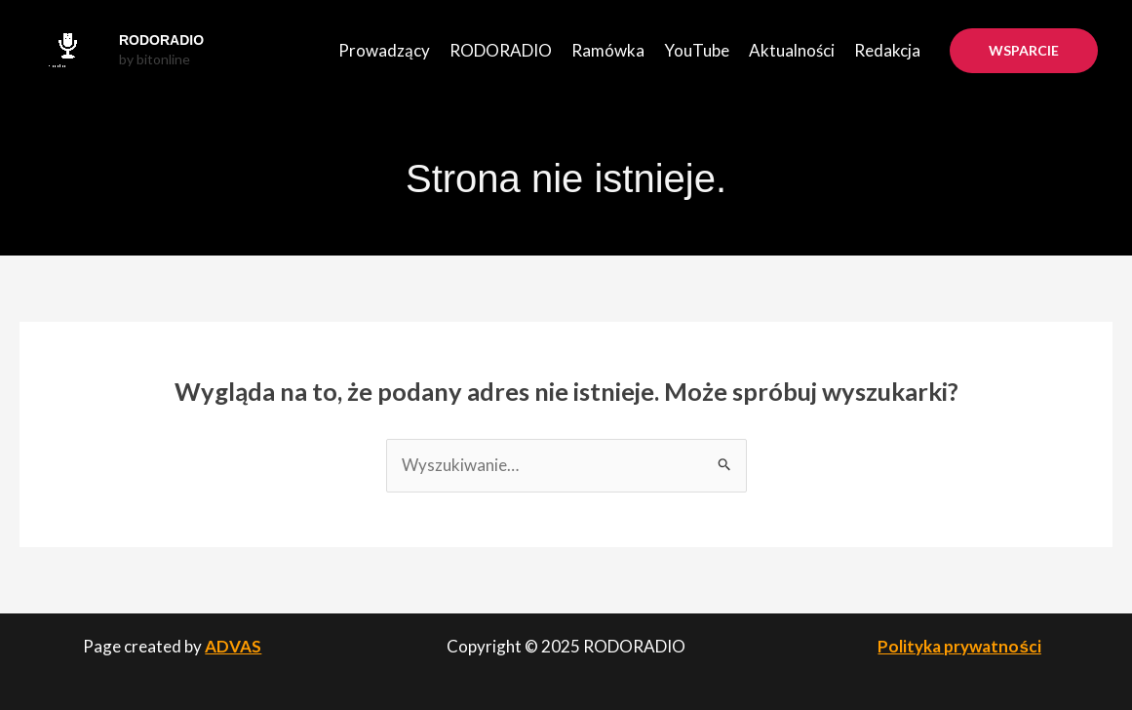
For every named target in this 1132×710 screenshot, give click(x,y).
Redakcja (887, 50)
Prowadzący (384, 50)
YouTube (696, 50)
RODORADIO (161, 40)
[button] (1024, 50)
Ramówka (607, 50)
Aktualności (792, 50)
